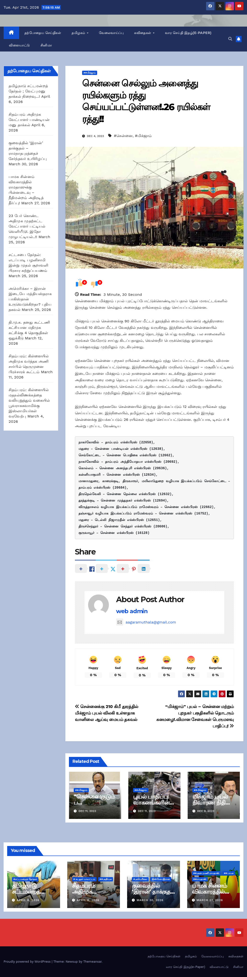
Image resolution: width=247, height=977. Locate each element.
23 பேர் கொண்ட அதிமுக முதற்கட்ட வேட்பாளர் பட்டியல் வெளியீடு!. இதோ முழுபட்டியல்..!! (27, 226)
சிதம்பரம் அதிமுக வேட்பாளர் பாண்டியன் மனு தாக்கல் (29, 119)
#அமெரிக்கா (140, 879)
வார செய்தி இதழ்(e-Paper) (188, 33)
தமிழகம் (79, 33)
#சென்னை (123, 135)
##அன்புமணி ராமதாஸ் (206, 873)
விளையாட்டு (19, 45)
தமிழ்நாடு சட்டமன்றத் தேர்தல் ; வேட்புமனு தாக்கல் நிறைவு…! (28, 91)
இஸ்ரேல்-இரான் (161, 879)
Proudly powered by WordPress (28, 961)
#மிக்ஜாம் (143, 135)
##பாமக (228, 873)
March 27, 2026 (209, 900)
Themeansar (92, 961)
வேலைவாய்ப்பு (111, 33)
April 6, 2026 (28, 900)
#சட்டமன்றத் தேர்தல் (25, 879)
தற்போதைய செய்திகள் (42, 33)
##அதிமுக (106, 879)
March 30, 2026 (150, 900)
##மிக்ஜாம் (90, 72)
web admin (132, 611)
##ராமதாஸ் (200, 879)
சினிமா (46, 45)
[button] (230, 39)
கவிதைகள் (143, 33)
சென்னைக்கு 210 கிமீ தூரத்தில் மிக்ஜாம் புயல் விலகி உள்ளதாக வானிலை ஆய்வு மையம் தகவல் (106, 713)
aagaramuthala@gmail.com (146, 622)
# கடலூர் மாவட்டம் (84, 879)
